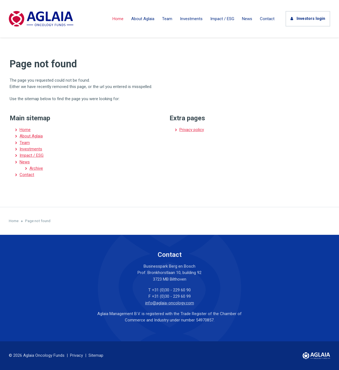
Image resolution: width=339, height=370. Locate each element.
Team (167, 18)
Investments (191, 18)
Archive (36, 168)
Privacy (76, 355)
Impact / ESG (222, 18)
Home (117, 18)
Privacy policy (191, 129)
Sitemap (95, 355)
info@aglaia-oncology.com (169, 302)
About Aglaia (142, 18)
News (247, 18)
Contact (267, 18)
